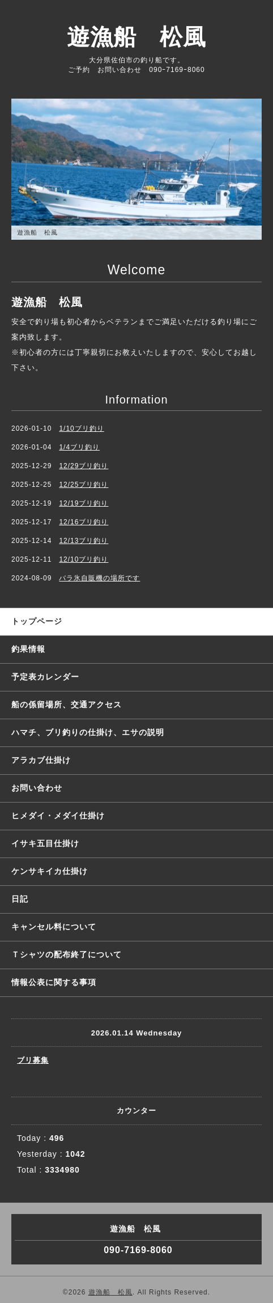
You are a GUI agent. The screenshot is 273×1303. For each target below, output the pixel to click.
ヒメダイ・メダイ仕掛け (58, 815)
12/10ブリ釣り (83, 559)
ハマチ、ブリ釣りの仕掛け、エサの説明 (87, 732)
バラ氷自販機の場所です (99, 578)
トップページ (36, 621)
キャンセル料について (53, 926)
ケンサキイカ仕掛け (49, 871)
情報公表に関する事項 (53, 982)
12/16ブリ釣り (83, 522)
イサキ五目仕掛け (45, 843)
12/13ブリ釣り (83, 541)
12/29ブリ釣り (83, 466)
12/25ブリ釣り (83, 485)
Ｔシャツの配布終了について (66, 954)
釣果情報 (28, 648)
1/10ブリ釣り (81, 428)
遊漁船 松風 (136, 37)
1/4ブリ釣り (79, 447)
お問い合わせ (36, 787)
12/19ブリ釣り (83, 503)
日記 (19, 898)
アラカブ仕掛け (41, 760)
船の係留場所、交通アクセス (66, 704)
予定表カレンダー (45, 676)
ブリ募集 (33, 1060)
